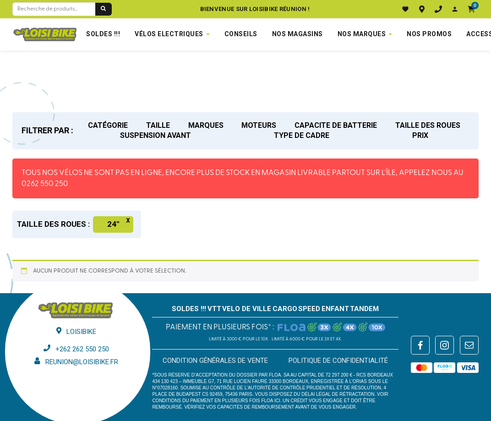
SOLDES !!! (103, 34)
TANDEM (364, 309)
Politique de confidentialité (338, 360)
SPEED (309, 309)
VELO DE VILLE (246, 309)
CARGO (285, 309)
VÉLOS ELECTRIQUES (169, 34)
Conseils (240, 34)
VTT (214, 309)
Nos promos (429, 34)
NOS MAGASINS (297, 34)
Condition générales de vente (215, 360)
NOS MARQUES (362, 34)
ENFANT (335, 309)
